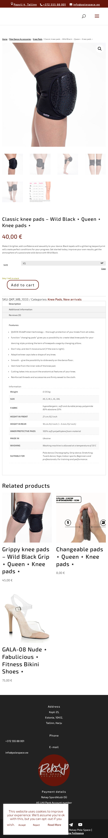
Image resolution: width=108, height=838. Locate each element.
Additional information (20, 309)
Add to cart (23, 285)
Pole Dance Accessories (20, 39)
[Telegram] (71, 825)
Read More (54, 824)
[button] (100, 49)
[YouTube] (80, 824)
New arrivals (72, 299)
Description (15, 303)
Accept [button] (22, 824)
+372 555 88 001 (14, 740)
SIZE (5, 265)
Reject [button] (36, 824)
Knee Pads (37, 39)
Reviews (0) (15, 315)
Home (4, 39)
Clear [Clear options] (103, 269)
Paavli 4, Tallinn (23, 4)
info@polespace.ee (16, 752)
